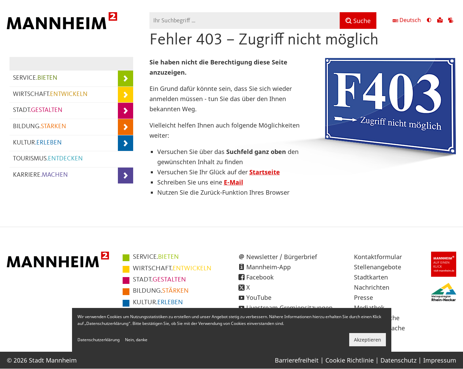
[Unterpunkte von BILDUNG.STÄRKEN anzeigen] (125, 127)
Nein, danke (136, 340)
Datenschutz (398, 360)
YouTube (258, 297)
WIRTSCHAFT (50, 94)
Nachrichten (371, 287)
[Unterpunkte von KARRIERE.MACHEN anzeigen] (125, 175)
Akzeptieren (367, 339)
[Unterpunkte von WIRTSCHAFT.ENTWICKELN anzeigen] (125, 95)
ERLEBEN (158, 302)
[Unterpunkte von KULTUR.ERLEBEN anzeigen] (125, 143)
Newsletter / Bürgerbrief (281, 257)
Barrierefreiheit (297, 360)
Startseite (264, 172)
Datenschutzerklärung (98, 340)
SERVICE (35, 78)
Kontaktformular (378, 257)
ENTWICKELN (172, 268)
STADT (38, 110)
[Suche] (358, 20)
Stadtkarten (371, 277)
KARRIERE (40, 175)
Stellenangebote (377, 267)
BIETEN (156, 257)
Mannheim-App (268, 267)
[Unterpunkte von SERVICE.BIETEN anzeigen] (125, 78)
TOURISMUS (48, 159)
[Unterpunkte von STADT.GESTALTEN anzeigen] (125, 111)
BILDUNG (39, 126)
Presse (363, 297)
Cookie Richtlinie (349, 360)
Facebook (260, 277)
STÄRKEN (161, 291)
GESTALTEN (159, 279)
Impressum (439, 360)
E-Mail (233, 182)
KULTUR (37, 143)
